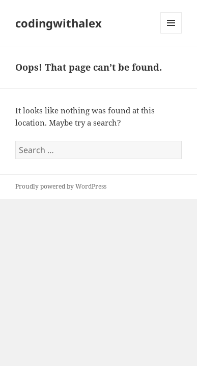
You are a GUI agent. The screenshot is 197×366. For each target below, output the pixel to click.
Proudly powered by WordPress (60, 186)
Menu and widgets (171, 33)
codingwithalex (58, 22)
